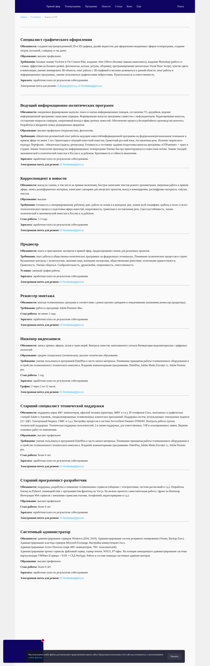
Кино (129, 6)
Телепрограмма (73, 6)
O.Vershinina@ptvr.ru (90, 85)
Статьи (118, 6)
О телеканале (35, 17)
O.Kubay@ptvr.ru (67, 85)
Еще (140, 6)
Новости (106, 6)
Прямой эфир (53, 6)
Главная (23, 17)
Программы (91, 6)
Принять (174, 656)
